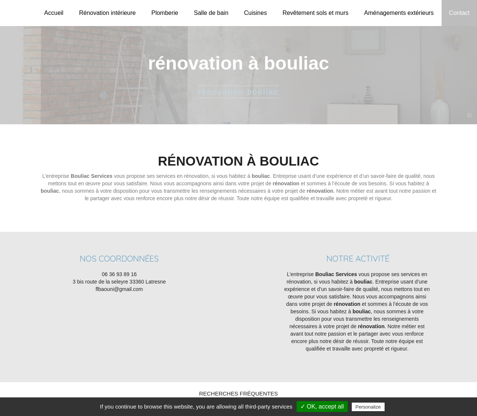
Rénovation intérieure (107, 13)
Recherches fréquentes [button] (238, 393)
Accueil (54, 13)
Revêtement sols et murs (315, 13)
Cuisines (255, 13)
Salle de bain (211, 13)
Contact (459, 13)
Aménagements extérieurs (399, 13)
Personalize (368, 407)
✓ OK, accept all (322, 406)
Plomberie (164, 13)
